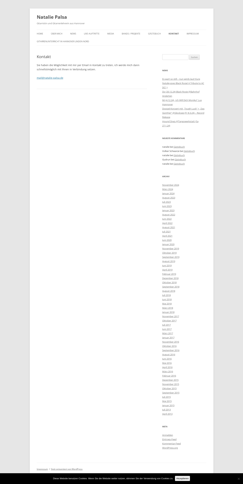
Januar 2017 (168, 337)
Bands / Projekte (131, 33)
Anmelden (167, 435)
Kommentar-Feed (171, 443)
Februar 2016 (169, 375)
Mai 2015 (167, 401)
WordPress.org (170, 447)
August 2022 (168, 214)
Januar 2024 (168, 193)
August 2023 (168, 197)
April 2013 (167, 413)
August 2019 (168, 261)
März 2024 (167, 189)
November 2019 (170, 248)
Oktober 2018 (169, 282)
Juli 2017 (166, 324)
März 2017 (167, 333)
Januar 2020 (168, 244)
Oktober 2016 (169, 346)
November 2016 (170, 341)
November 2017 (170, 316)
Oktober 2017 (169, 320)
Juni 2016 (167, 358)
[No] (238, 478)
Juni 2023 (167, 206)
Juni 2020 (167, 240)
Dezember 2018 (170, 278)
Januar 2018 (168, 312)
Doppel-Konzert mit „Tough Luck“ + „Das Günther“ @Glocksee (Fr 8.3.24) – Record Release (183, 113)
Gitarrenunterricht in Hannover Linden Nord (63, 41)
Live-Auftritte (91, 33)
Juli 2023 (166, 201)
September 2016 (170, 350)
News (73, 33)
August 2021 (168, 227)
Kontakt (174, 33)
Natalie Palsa (52, 17)
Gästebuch (154, 33)
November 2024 (170, 185)
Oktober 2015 (169, 388)
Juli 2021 (166, 231)
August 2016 (168, 354)
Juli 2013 (166, 409)
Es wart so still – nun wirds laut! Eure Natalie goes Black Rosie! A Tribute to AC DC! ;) (183, 83)
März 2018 (167, 307)
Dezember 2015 (170, 380)
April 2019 (167, 269)
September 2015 (170, 392)
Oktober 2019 (169, 252)
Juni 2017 (167, 329)
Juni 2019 (167, 265)
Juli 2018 (166, 295)
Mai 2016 (167, 363)
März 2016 (167, 371)
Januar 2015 (168, 405)
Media (110, 33)
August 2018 (168, 291)
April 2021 (167, 235)
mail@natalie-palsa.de (50, 77)
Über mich (56, 33)
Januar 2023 (168, 210)
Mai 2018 (167, 303)
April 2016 (167, 367)
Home (40, 33)
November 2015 (170, 384)
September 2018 (170, 286)
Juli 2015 (166, 397)
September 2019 (170, 257)
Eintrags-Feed (169, 439)
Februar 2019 (169, 274)
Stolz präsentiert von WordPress (67, 469)
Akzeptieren (182, 478)
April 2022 (167, 223)
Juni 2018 (167, 299)
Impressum (193, 33)
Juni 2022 (167, 218)
